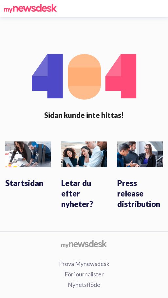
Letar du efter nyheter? (77, 193)
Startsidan (24, 183)
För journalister (84, 274)
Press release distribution (138, 193)
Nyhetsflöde (84, 284)
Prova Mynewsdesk (84, 263)
